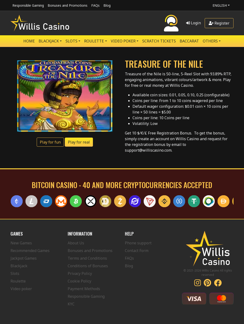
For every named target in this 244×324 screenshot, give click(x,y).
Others (210, 41)
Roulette (18, 281)
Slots (14, 273)
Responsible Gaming (28, 5)
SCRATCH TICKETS (159, 41)
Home (29, 41)
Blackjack (18, 265)
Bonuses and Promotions (67, 5)
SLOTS (71, 41)
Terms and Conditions (87, 258)
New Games (21, 243)
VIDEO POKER (123, 41)
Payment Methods (84, 288)
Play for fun (50, 142)
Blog (107, 5)
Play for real (79, 142)
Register (219, 23)
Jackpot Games (23, 258)
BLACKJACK (49, 41)
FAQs (95, 5)
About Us (76, 243)
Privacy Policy (80, 273)
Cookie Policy (79, 281)
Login (193, 23)
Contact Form (136, 250)
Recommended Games (30, 250)
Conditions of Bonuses (88, 265)
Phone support (138, 243)
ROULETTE (94, 41)
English (220, 5)
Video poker (21, 288)
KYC (71, 304)
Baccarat (189, 41)
